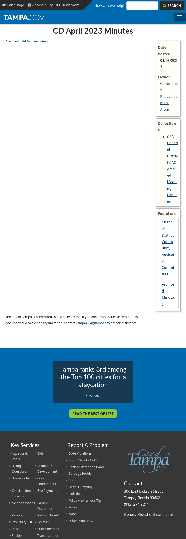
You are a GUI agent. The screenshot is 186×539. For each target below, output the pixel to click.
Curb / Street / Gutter (84, 460)
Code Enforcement (47, 481)
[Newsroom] (67, 5)
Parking (17, 515)
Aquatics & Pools (20, 456)
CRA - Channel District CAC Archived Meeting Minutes (172, 169)
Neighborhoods (23, 503)
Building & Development (47, 469)
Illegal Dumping (80, 487)
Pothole (74, 494)
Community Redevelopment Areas (169, 96)
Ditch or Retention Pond (86, 467)
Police (16, 529)
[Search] (172, 5)
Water (72, 514)
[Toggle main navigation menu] (179, 17)
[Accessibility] (40, 5)
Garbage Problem (81, 473)
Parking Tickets (48, 515)
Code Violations (79, 453)
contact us (165, 514)
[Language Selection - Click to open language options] (13, 5)
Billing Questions (19, 469)
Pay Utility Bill (22, 522)
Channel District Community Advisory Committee (168, 248)
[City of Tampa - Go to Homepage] (24, 17)
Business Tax (21, 478)
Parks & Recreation (45, 506)
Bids (40, 453)
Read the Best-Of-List (93, 413)
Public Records (48, 529)
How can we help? (109, 5)
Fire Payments (47, 490)
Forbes (94, 395)
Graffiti (73, 480)
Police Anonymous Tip (84, 500)
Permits (43, 522)
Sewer (72, 507)
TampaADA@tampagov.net (95, 323)
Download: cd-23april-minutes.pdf (28, 41)
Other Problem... (80, 521)
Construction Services (21, 493)
